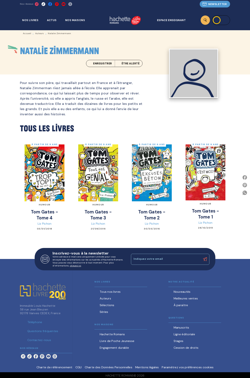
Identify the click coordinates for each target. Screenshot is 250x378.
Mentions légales (147, 367)
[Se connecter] (221, 20)
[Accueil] (125, 21)
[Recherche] (205, 20)
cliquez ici (75, 265)
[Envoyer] (204, 259)
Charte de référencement (54, 367)
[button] (215, 4)
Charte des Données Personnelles (108, 367)
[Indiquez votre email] (165, 259)
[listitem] (36, 4)
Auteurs (39, 33)
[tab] (32, 20)
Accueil (27, 33)
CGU (78, 367)
